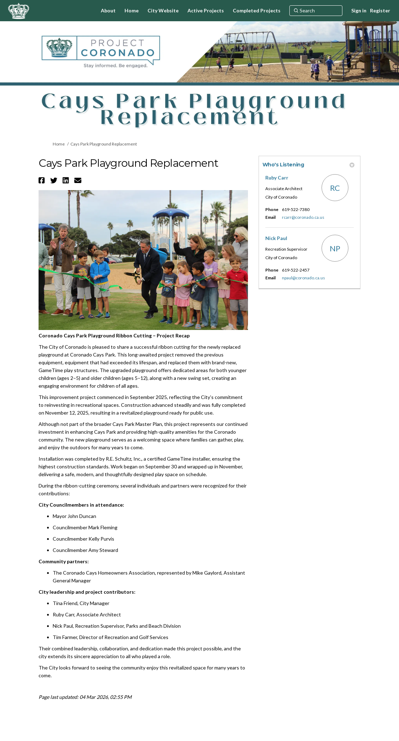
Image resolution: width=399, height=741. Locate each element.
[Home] (131, 11)
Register (380, 10)
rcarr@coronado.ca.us (303, 217)
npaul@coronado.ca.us (303, 277)
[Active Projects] (206, 11)
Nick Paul (276, 238)
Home (59, 144)
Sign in (358, 10)
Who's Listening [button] (308, 164)
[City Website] (163, 11)
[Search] (315, 10)
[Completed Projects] (256, 11)
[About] (108, 11)
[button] (43, 180)
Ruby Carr (276, 178)
